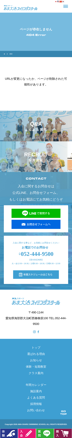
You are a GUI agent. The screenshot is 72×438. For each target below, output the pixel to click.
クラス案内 (36, 373)
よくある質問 (36, 397)
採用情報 (36, 404)
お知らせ (36, 360)
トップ (36, 347)
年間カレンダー (36, 384)
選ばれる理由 (36, 354)
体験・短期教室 (36, 366)
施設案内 (36, 391)
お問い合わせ (36, 410)
